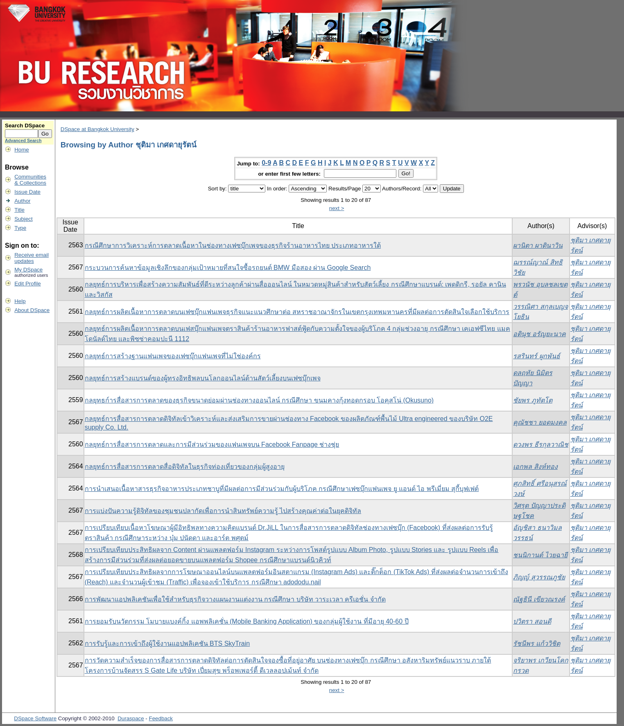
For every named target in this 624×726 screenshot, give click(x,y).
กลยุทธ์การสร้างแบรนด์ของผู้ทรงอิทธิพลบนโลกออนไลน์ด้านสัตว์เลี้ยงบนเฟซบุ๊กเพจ (203, 378)
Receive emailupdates (31, 258)
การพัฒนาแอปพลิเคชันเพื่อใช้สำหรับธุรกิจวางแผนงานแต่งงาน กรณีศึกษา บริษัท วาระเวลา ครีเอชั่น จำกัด (235, 599)
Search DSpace (25, 125)
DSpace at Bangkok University (97, 129)
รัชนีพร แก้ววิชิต (536, 643)
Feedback (161, 718)
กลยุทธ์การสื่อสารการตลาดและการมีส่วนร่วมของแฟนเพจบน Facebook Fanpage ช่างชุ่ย (212, 444)
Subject (23, 219)
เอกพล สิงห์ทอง (535, 466)
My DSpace (28, 270)
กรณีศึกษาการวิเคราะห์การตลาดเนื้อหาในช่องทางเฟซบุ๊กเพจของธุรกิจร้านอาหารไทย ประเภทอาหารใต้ (233, 245)
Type (20, 228)
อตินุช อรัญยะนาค (539, 333)
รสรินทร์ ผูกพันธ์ (536, 356)
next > (336, 208)
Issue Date (27, 192)
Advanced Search (23, 140)
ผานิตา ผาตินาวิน (537, 245)
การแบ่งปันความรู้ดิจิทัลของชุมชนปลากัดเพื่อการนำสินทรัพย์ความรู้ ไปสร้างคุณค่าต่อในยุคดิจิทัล (223, 510)
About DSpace (32, 310)
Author (22, 201)
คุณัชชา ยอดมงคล (539, 422)
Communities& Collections (30, 180)
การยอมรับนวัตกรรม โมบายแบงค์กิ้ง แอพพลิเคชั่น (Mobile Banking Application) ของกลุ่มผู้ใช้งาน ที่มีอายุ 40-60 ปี (247, 621)
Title (19, 210)
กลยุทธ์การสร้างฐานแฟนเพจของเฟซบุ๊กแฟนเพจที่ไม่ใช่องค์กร (173, 356)
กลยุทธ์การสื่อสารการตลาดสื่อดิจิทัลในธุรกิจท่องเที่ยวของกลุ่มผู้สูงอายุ (185, 466)
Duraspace (131, 718)
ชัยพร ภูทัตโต (532, 400)
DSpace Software (35, 718)
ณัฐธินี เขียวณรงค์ (539, 599)
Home (21, 150)
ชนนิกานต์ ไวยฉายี (540, 555)
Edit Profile (27, 283)
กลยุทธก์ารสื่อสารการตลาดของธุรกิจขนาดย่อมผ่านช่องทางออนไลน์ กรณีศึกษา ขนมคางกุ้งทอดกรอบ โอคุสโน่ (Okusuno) (259, 400)
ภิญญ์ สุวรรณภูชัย (539, 577)
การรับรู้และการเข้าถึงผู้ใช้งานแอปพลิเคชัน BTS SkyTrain (167, 643)
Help (19, 301)
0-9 (266, 162)
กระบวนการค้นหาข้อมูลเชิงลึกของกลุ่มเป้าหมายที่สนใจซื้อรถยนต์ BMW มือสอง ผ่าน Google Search (228, 267)
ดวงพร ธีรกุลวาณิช (540, 444)
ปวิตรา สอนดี (532, 621)
